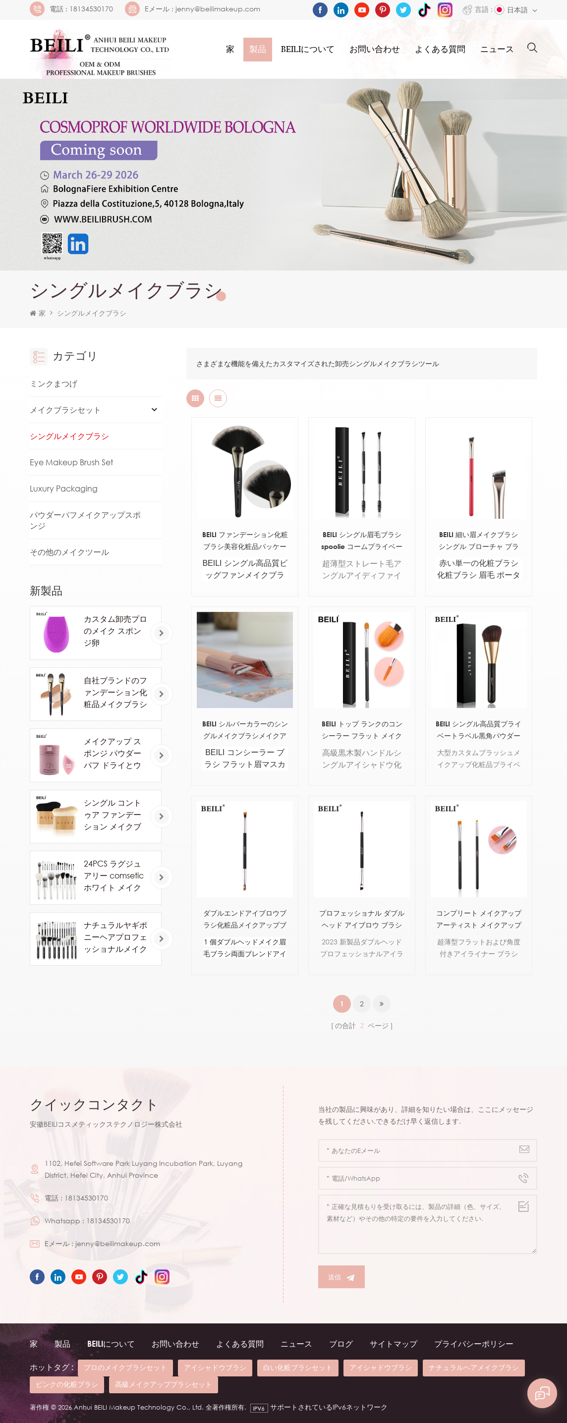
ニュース (497, 49)
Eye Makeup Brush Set (71, 462)
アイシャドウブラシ (215, 1367)
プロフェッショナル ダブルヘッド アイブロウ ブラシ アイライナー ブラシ (361, 920)
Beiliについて (308, 49)
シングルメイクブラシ (91, 313)
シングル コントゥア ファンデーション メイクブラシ (112, 815)
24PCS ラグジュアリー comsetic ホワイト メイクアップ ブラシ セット (114, 876)
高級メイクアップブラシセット (163, 1384)
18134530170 (91, 9)
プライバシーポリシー (473, 1344)
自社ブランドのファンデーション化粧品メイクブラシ (115, 692)
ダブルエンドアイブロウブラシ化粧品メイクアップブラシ (244, 920)
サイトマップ (393, 1344)
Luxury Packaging (64, 488)
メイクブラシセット (65, 410)
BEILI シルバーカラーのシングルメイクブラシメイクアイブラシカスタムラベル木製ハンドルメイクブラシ (245, 730)
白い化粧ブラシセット (298, 1367)
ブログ (341, 1344)
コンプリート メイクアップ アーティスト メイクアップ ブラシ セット (478, 920)
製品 (257, 49)
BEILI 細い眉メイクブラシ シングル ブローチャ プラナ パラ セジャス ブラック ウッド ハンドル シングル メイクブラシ (479, 541)
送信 (341, 1277)
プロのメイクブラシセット (125, 1367)
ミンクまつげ (53, 383)
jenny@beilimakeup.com (217, 9)
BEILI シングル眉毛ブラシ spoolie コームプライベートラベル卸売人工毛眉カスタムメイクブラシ (361, 541)
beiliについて (111, 1344)
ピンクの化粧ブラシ (67, 1384)
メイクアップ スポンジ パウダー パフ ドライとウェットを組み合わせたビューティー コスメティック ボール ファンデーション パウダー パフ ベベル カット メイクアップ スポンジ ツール (115, 753)
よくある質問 (440, 49)
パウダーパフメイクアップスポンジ (85, 520)
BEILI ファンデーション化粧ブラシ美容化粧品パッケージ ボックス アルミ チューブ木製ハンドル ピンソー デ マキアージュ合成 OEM (245, 541)
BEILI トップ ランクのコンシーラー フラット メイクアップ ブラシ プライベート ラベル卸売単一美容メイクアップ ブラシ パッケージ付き (361, 730)
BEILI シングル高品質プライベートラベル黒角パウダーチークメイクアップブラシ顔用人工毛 (478, 730)
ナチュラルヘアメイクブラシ (474, 1367)
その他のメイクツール (69, 552)
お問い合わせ (374, 49)
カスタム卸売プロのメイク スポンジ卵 (115, 631)
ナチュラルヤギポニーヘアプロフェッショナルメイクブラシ (115, 937)
